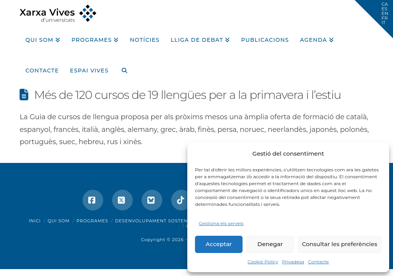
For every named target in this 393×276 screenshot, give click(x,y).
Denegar (270, 244)
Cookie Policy (263, 261)
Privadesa (293, 261)
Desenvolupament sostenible (157, 220)
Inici (35, 220)
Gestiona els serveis (221, 223)
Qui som (59, 220)
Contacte (318, 261)
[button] (374, 19)
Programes (92, 220)
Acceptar (219, 244)
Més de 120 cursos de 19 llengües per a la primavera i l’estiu (187, 95)
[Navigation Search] (121, 68)
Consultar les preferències (339, 244)
